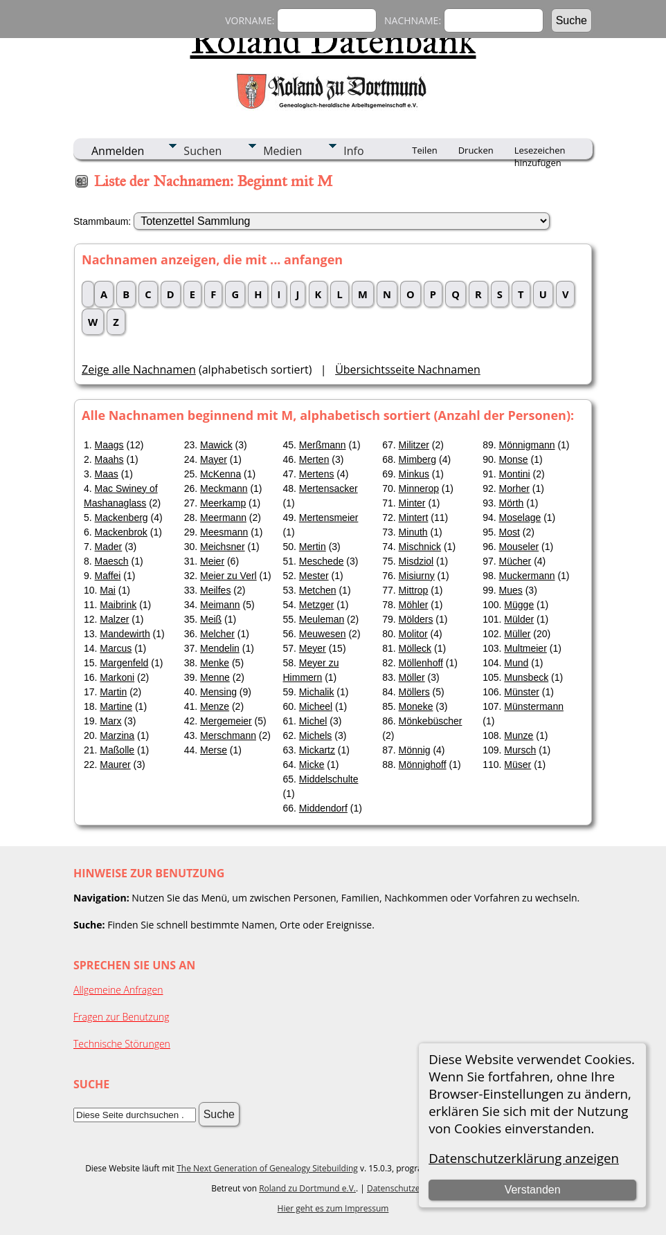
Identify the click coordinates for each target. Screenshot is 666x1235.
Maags (109, 444)
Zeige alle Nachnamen (139, 369)
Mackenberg (121, 517)
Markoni (117, 677)
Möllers (414, 691)
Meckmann (223, 488)
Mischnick (420, 546)
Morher (514, 488)
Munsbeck (526, 677)
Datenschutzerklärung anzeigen (524, 1158)
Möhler (414, 604)
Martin (113, 691)
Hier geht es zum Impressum (333, 1208)
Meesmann (224, 532)
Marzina (117, 735)
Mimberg (417, 459)
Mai (108, 590)
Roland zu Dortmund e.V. (307, 1188)
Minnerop (419, 488)
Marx (110, 720)
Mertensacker (328, 488)
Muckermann (527, 575)
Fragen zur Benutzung (121, 1016)
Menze (214, 706)
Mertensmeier (329, 517)
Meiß (211, 619)
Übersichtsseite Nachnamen (407, 369)
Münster (521, 691)
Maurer (115, 764)
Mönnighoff (423, 764)
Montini (514, 473)
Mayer (213, 459)
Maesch (112, 561)
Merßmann (322, 444)
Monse (513, 459)
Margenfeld (124, 662)
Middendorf (323, 808)
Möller (412, 677)
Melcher (217, 633)
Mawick (216, 444)
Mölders (416, 619)
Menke (214, 662)
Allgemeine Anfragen (118, 989)
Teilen (424, 150)
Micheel (315, 706)
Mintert (414, 517)
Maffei (108, 575)
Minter (412, 503)
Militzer (414, 444)
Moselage (520, 517)
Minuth (413, 532)
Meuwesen (322, 633)
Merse (213, 750)
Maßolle (117, 750)
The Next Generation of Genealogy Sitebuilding (267, 1168)
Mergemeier (226, 720)
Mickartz (317, 750)
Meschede (321, 561)
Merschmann (228, 735)
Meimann (220, 604)
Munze (518, 735)
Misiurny (417, 575)
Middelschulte (329, 779)
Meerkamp (223, 503)
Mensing (218, 691)
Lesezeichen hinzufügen (540, 151)
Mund (516, 662)
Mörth (511, 503)
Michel (313, 720)
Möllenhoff (421, 662)
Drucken (476, 150)
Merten (314, 459)
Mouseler (519, 546)
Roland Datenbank (333, 41)
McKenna (220, 473)
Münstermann (534, 706)
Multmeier (525, 648)
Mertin (312, 546)
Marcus (116, 648)
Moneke (416, 706)
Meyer (312, 648)
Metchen (317, 590)
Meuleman (321, 619)
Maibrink (118, 604)
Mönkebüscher (430, 720)
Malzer (114, 619)
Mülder (519, 619)
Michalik (316, 691)
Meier (212, 561)
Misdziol (416, 561)
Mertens (316, 473)
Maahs (109, 459)
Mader (109, 546)
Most (509, 532)
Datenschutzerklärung (410, 1188)
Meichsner (222, 546)
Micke (312, 764)
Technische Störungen (121, 1043)
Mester (314, 575)
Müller (517, 633)
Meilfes (215, 590)
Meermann (223, 517)
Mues (511, 590)
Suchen (202, 150)
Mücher (515, 561)
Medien (282, 150)
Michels (315, 735)
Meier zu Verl (228, 575)
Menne (215, 677)
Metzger (316, 604)
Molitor (413, 633)
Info (353, 150)
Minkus (414, 473)
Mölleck (415, 648)
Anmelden (117, 150)
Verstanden (533, 1190)
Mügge (519, 604)
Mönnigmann (527, 444)
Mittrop (414, 590)
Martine (116, 706)
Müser (517, 764)
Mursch (520, 750)
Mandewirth (125, 633)
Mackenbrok (121, 532)
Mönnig (415, 750)
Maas (106, 473)
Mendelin (220, 648)
